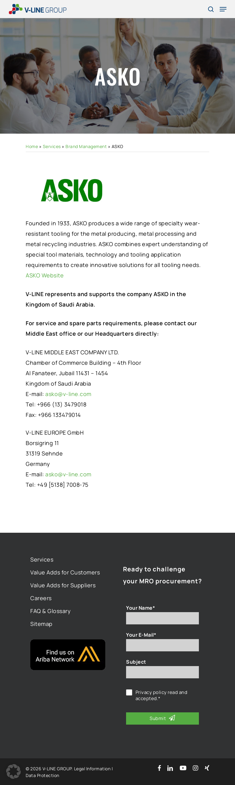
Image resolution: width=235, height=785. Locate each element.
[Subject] (162, 672)
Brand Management (86, 146)
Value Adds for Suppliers (62, 585)
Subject (136, 661)
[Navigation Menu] (223, 9)
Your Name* (140, 607)
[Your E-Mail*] (162, 645)
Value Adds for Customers (65, 572)
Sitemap (41, 623)
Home (32, 146)
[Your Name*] (162, 618)
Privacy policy (151, 692)
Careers (41, 598)
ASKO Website (45, 275)
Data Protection (42, 775)
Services (52, 146)
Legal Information (92, 769)
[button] (13, 771)
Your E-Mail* (141, 634)
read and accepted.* (162, 695)
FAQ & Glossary (50, 611)
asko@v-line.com (68, 394)
